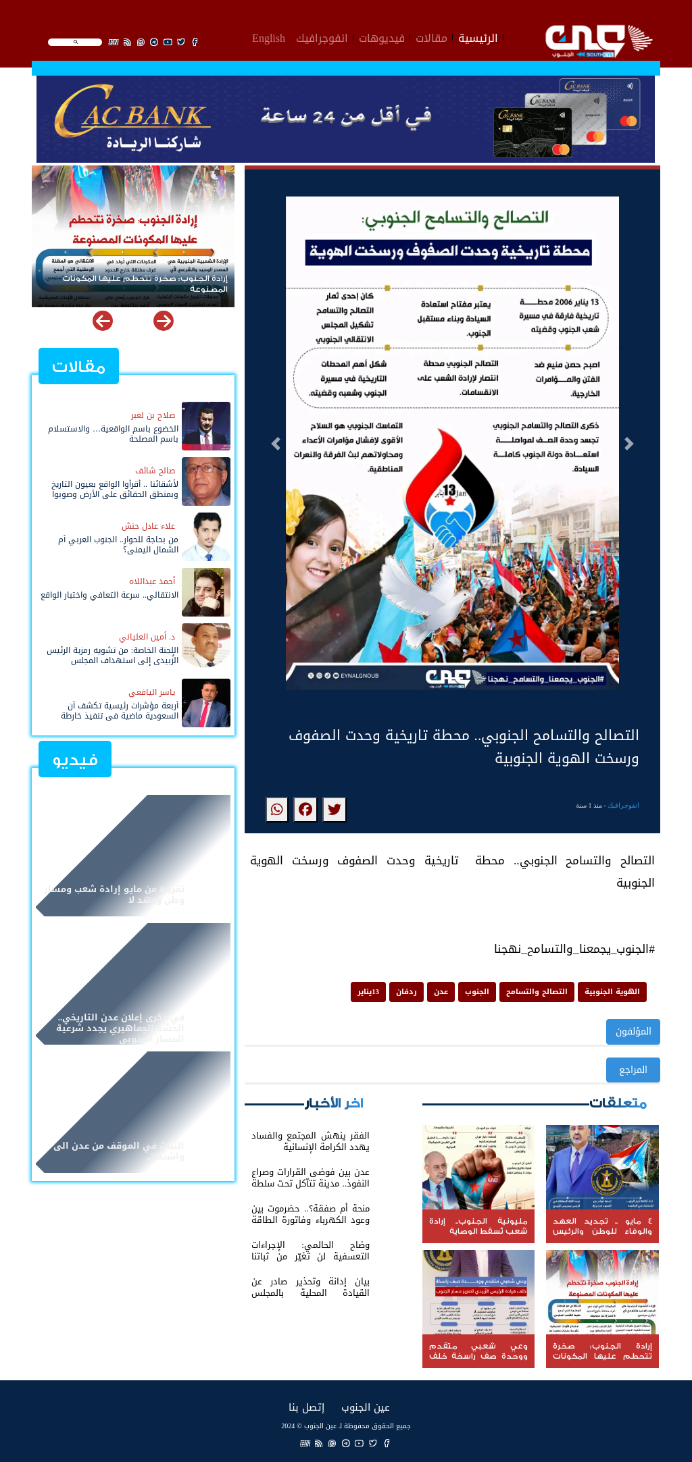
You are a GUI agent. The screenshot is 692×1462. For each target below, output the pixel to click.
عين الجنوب (365, 1407)
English (268, 36)
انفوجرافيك (322, 36)
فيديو (75, 760)
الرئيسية (478, 36)
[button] (276, 444)
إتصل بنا (306, 1407)
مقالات (431, 36)
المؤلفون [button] (633, 1031)
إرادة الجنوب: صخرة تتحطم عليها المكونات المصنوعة (145, 284)
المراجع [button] (633, 1070)
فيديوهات (382, 36)
